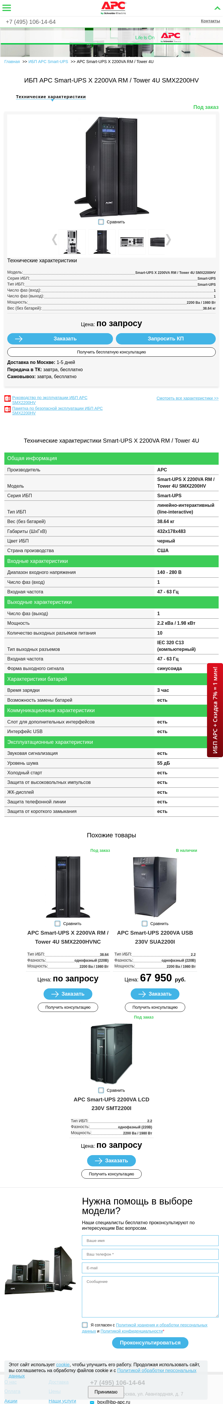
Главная (12, 61)
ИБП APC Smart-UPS (48, 61)
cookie (63, 1364)
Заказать (65, 339)
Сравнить (116, 222)
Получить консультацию (68, 1007)
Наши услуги (62, 1400)
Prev (55, 239)
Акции (10, 1400)
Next (168, 239)
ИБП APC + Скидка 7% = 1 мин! (215, 710)
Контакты (210, 21)
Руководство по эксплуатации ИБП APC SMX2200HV (49, 400)
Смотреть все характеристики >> (188, 398)
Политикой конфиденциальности (131, 1331)
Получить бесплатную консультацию (111, 352)
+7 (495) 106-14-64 (31, 22)
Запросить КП (166, 339)
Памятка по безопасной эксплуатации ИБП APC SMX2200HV (57, 411)
